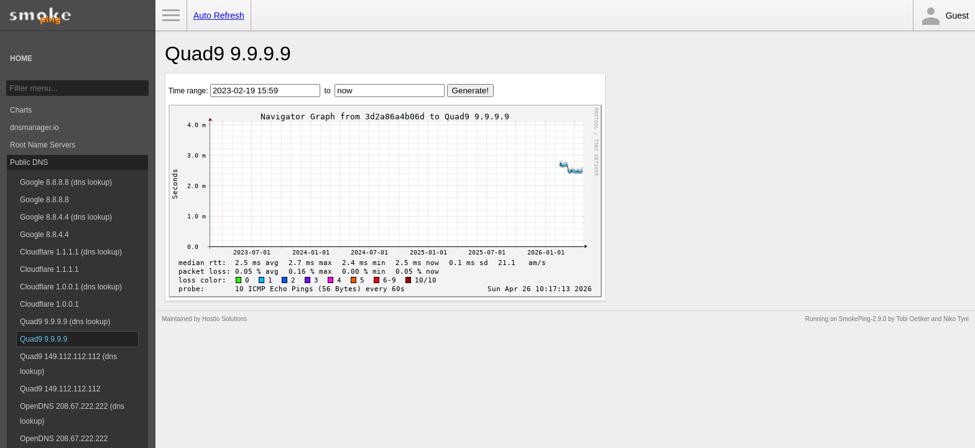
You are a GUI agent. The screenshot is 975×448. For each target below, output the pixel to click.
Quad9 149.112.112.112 (60, 389)
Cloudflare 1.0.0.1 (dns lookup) (71, 286)
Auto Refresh (218, 16)
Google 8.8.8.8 (44, 199)
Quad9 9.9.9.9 (43, 339)
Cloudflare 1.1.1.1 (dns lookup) (71, 252)
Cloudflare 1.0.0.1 (49, 304)
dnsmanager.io (34, 127)
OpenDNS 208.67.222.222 (64, 438)
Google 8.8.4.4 (44, 234)
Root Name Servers (42, 145)
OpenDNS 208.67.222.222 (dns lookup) (72, 414)
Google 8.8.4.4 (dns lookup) (66, 217)
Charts (21, 110)
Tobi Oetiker (912, 318)
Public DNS (29, 162)
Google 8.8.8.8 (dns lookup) (66, 182)
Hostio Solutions (224, 318)
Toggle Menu (171, 15)
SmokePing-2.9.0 (863, 318)
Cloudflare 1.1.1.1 (49, 269)
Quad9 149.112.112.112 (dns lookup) (68, 364)
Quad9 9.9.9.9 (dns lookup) (65, 321)
